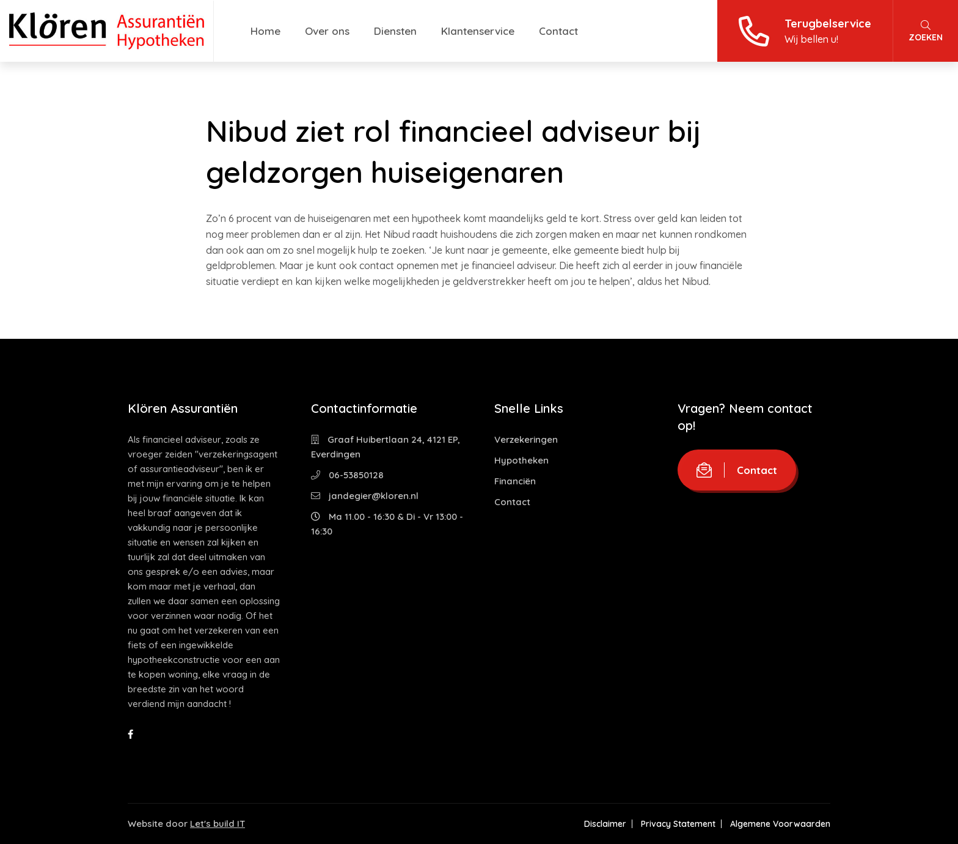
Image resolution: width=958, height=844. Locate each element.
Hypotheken (521, 460)
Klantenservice (477, 30)
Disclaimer (605, 823)
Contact (558, 30)
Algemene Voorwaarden (780, 823)
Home (265, 30)
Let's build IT (217, 823)
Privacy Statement (678, 823)
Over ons (327, 30)
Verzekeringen (526, 439)
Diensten (395, 30)
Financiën (515, 481)
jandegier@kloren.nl (365, 496)
